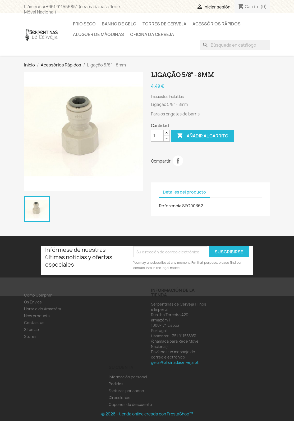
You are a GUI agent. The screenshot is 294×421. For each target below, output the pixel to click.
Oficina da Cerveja (152, 34)
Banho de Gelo (119, 24)
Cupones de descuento (130, 404)
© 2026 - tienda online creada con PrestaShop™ (147, 414)
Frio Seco (84, 24)
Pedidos (116, 383)
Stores (30, 336)
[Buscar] (235, 45)
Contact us (34, 322)
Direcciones (119, 397)
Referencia (170, 205)
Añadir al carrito (202, 135)
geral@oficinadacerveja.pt (175, 362)
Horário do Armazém (42, 308)
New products (37, 315)
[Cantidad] (157, 136)
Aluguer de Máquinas (98, 34)
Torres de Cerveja (164, 24)
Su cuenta (121, 367)
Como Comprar (38, 295)
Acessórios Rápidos (216, 24)
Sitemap (31, 329)
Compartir (178, 160)
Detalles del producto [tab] (184, 192)
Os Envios (33, 301)
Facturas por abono (126, 390)
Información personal (128, 376)
